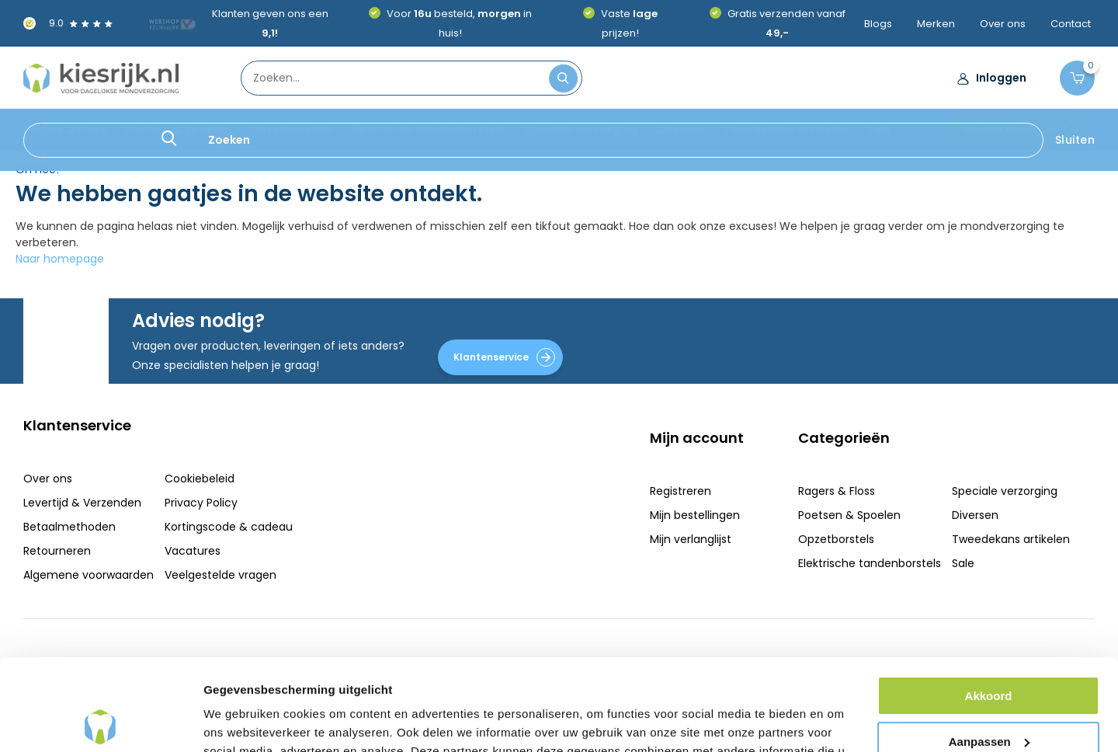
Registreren (680, 491)
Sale (878, 130)
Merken (936, 23)
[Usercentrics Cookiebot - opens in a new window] (100, 721)
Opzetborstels (291, 130)
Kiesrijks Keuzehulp (1023, 129)
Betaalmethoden (69, 526)
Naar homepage (60, 258)
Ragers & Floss (64, 130)
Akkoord (988, 604)
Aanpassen (989, 649)
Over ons (1003, 23)
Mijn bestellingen (695, 515)
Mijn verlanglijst (690, 539)
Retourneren (57, 551)
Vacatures (192, 551)
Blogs (878, 23)
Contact (1070, 23)
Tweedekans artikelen (786, 130)
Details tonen (240, 721)
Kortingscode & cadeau (229, 526)
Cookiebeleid (199, 478)
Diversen (680, 130)
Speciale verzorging (580, 130)
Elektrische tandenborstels (428, 130)
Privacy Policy (201, 502)
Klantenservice (504, 357)
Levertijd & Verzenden (82, 502)
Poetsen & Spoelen (177, 130)
